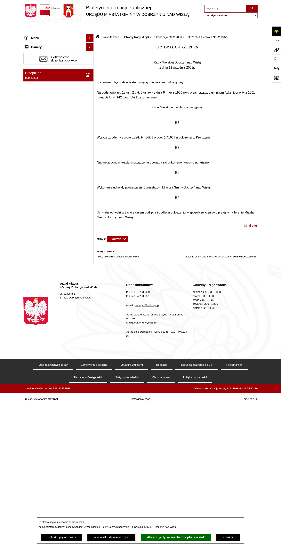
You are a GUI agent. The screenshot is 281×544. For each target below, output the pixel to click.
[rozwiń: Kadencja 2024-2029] (90, 131)
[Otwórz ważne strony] (276, 59)
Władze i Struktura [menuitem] (38, 59)
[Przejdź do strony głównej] (106, 11)
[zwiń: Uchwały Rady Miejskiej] (90, 121)
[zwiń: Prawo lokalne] (90, 75)
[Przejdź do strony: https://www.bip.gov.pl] (276, 40)
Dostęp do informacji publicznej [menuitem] (46, 51)
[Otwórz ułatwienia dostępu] (276, 31)
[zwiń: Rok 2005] (90, 203)
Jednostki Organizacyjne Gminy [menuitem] (47, 67)
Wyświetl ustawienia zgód (111, 537)
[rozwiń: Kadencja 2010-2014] (90, 162)
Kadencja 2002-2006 (169, 27)
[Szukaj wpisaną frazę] (252, 9)
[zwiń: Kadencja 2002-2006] (90, 183)
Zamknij (228, 537)
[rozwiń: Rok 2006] (90, 193)
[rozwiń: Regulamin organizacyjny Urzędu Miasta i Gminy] (90, 95)
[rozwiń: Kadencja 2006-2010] (90, 172)
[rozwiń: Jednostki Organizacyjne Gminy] (90, 67)
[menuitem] (58, 85)
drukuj (253, 215)
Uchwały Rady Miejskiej (137, 27)
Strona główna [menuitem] (35, 36)
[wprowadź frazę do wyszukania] (225, 9)
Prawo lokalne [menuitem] (35, 75)
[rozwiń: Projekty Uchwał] (90, 110)
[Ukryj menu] (90, 28)
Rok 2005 (192, 27)
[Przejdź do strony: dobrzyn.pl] (276, 49)
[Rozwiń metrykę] (117, 229)
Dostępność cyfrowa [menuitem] (39, 43)
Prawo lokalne (110, 27)
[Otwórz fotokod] (276, 78)
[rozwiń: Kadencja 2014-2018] (90, 152)
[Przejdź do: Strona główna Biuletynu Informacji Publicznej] (97, 27)
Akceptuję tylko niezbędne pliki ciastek (176, 537)
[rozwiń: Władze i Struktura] (90, 59)
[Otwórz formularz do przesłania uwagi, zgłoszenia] (276, 68)
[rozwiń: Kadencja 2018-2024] (90, 141)
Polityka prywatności (61, 537)
